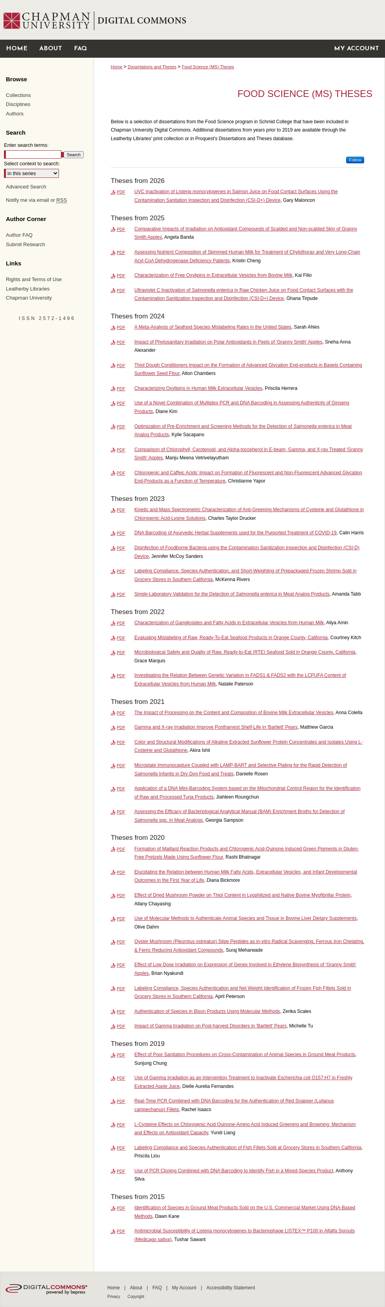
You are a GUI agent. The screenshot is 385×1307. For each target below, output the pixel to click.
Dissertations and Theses (152, 66)
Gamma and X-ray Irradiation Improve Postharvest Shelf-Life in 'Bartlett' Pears (215, 727)
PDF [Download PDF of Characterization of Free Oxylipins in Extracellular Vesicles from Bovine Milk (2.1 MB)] (121, 275)
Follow (355, 159)
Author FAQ (19, 235)
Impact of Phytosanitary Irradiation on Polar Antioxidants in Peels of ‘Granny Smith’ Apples (228, 342)
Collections (18, 95)
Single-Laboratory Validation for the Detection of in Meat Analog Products (232, 594)
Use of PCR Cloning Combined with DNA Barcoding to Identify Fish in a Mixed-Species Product (233, 1171)
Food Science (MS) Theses (208, 66)
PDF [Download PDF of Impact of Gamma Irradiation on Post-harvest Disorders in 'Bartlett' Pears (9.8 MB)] (121, 1026)
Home (116, 66)
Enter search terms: (26, 145)
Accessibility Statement (231, 1288)
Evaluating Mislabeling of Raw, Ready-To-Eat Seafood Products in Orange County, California (231, 637)
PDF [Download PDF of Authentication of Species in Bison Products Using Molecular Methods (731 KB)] (121, 1011)
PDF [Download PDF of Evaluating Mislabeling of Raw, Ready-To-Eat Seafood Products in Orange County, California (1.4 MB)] (121, 638)
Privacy (114, 1296)
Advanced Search (26, 187)
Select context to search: (32, 163)
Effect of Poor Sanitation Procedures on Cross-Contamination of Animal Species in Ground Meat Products (244, 1054)
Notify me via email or (36, 200)
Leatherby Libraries (28, 289)
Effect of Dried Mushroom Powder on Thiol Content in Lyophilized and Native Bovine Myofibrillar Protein (242, 895)
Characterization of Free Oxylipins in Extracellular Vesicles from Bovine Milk (213, 275)
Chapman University (29, 298)
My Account (185, 1288)
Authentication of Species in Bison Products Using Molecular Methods (207, 1011)
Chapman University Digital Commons (239, 20)
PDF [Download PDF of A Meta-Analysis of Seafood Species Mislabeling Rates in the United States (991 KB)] (121, 327)
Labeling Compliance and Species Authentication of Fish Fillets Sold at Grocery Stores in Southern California (247, 1147)
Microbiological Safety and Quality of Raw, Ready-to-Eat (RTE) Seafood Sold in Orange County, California (245, 652)
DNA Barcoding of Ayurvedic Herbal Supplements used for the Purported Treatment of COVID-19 (235, 533)
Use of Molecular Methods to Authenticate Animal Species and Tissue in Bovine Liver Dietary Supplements (245, 918)
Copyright (136, 1296)
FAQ (157, 1288)
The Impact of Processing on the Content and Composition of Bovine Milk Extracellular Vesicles (233, 712)
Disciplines (18, 104)
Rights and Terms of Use (34, 279)
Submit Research (25, 244)
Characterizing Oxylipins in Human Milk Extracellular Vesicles (198, 388)
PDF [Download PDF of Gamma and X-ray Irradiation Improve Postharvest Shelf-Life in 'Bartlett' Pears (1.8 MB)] (121, 727)
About (137, 1288)
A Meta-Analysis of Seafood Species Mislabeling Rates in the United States (213, 327)
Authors (15, 114)
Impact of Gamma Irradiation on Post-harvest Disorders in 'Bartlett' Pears (210, 1026)
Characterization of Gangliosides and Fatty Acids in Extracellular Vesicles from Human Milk (229, 622)
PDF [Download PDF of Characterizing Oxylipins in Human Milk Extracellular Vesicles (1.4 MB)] (121, 388)
